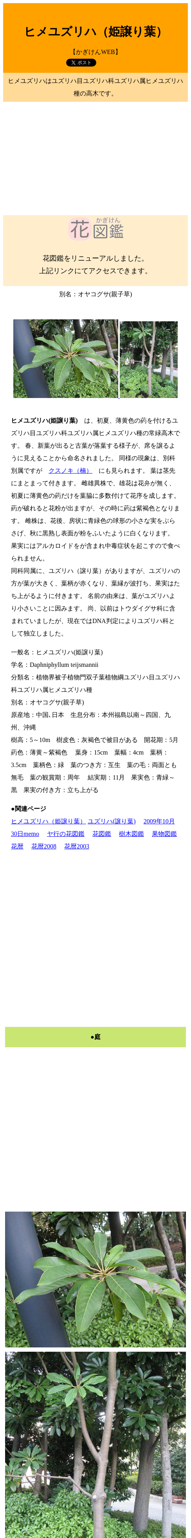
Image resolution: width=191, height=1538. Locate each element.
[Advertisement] (95, 158)
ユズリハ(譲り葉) (112, 821)
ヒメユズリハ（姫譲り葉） (48, 821)
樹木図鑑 (131, 833)
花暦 (17, 846)
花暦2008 (43, 846)
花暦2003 (76, 846)
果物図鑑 (164, 833)
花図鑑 (101, 833)
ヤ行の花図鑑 (66, 833)
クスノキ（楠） (70, 470)
